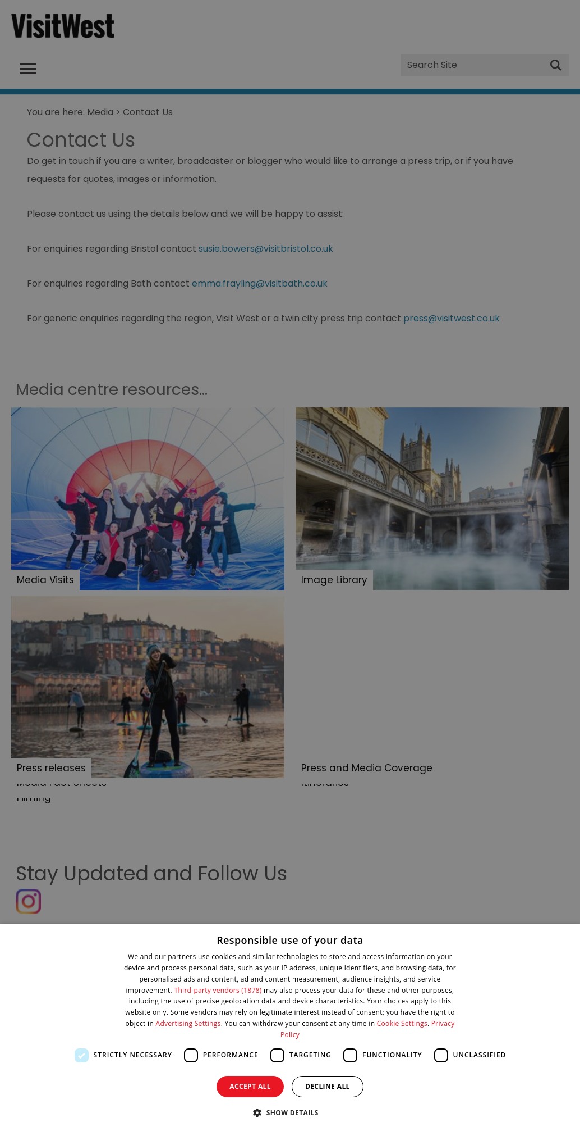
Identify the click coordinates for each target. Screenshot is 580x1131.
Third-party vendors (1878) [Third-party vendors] (218, 990)
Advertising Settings (188, 1023)
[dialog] (290, 1027)
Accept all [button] (250, 1086)
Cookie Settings (402, 1023)
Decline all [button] (327, 1086)
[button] (290, 1112)
